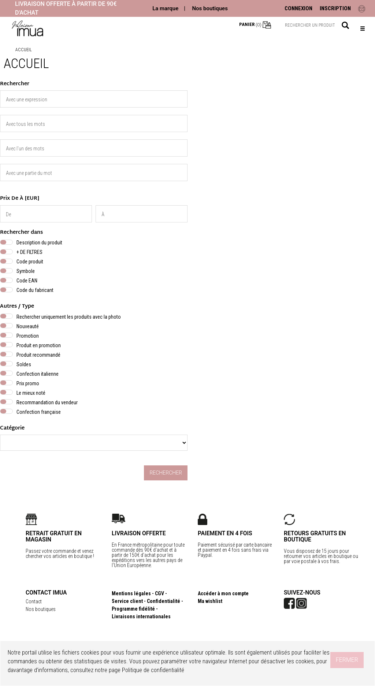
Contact (34, 601)
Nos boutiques (209, 8)
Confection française (38, 412)
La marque (165, 8)
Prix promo (27, 383)
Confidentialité (163, 601)
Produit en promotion (38, 345)
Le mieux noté (30, 393)
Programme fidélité (133, 609)
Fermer (347, 659)
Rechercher (165, 473)
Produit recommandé (38, 355)
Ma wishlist (210, 601)
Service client (127, 601)
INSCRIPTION (335, 8)
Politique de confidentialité (153, 670)
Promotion (27, 336)
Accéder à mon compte (223, 593)
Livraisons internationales (141, 616)
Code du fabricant (34, 290)
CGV (159, 593)
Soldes (23, 364)
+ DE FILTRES (29, 252)
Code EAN (26, 281)
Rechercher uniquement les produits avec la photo (68, 317)
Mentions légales (131, 593)
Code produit (29, 262)
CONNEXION (298, 8)
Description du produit (39, 242)
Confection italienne (37, 374)
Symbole (25, 271)
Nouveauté (27, 326)
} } (94, 443)
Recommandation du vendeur (47, 402)
